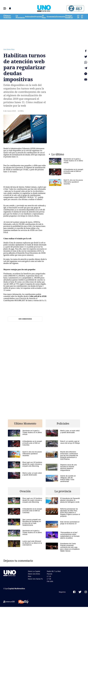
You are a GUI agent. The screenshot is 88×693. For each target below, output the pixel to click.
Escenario (60, 17)
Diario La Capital (34, 571)
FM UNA (50, 581)
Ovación (38, 17)
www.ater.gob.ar (24, 261)
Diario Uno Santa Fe (35, 579)
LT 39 (78, 16)
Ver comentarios (25, 319)
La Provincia (20, 16)
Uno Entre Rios (8, 49)
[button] (4, 8)
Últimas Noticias (7, 16)
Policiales (29, 17)
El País (44, 16)
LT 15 (82, 16)
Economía (51, 17)
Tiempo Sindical (69, 16)
